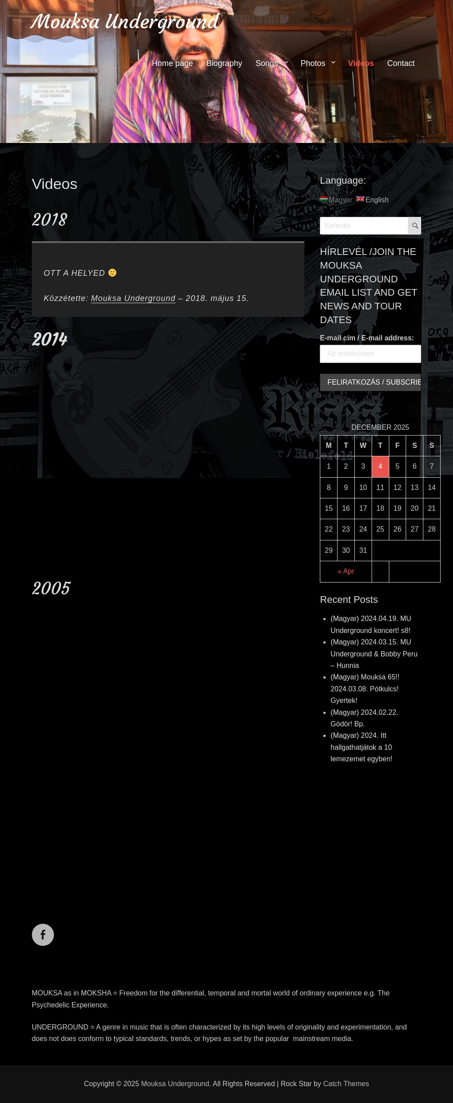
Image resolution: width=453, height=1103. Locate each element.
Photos (313, 63)
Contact (401, 63)
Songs (266, 63)
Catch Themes (346, 1084)
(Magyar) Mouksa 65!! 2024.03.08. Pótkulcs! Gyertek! (364, 688)
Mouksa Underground (125, 21)
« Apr (346, 571)
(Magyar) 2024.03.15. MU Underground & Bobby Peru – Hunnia (374, 653)
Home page (172, 63)
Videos (361, 63)
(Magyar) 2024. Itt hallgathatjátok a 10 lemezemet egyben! (361, 747)
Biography (224, 63)
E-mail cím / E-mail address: (367, 338)
